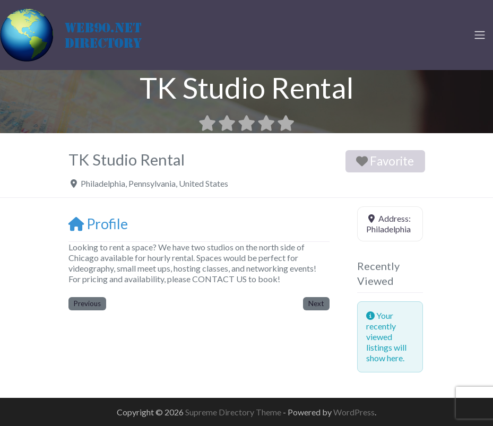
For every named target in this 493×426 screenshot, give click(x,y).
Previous (87, 303)
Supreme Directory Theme (234, 412)
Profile (98, 223)
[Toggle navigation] (479, 35)
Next (316, 303)
